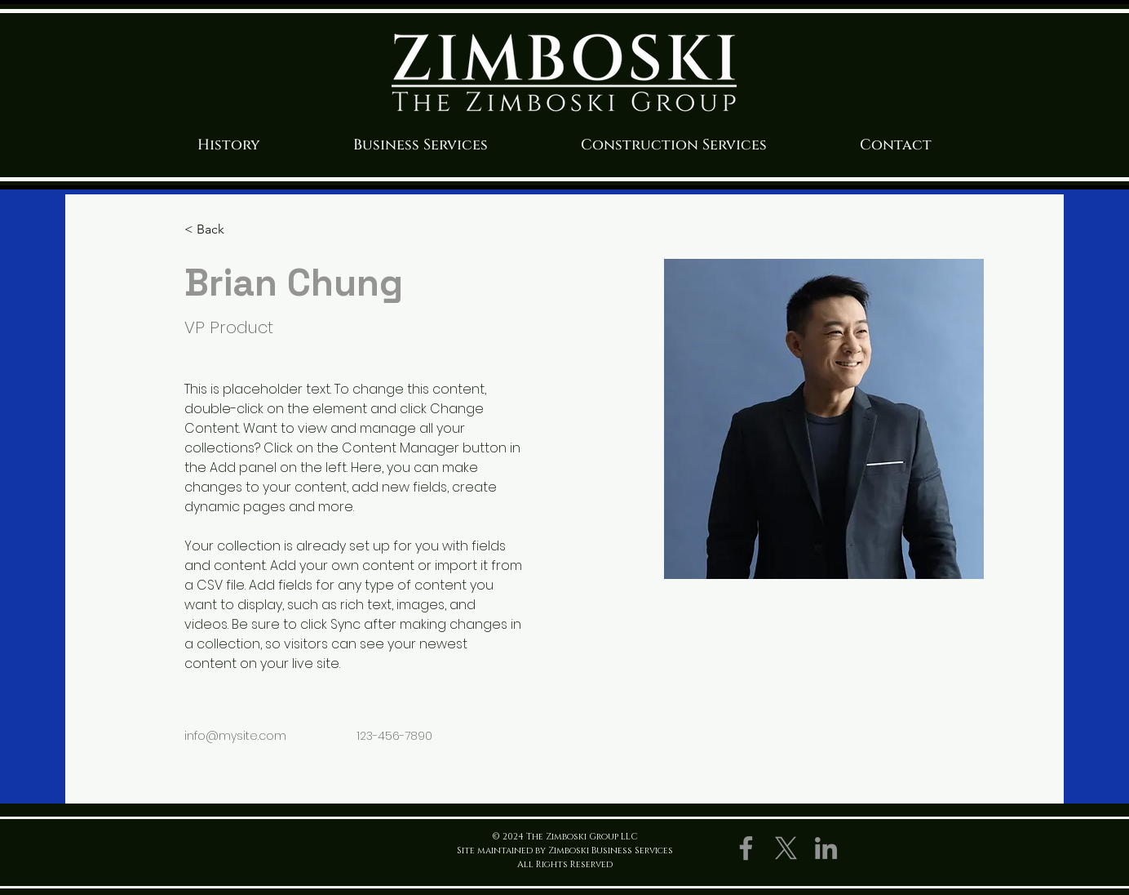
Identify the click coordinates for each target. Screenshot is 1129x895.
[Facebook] (746, 848)
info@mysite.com (235, 736)
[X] (786, 848)
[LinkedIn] (826, 848)
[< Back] (216, 230)
